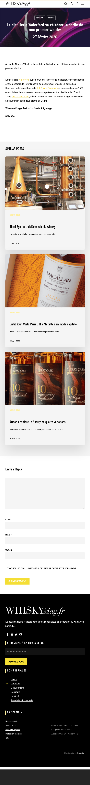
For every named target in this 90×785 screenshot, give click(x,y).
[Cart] (77, 4)
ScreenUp (81, 753)
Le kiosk (15, 696)
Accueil (9, 64)
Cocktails (15, 692)
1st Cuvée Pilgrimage (47, 88)
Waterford (24, 79)
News (51, 18)
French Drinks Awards (22, 700)
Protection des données (15, 734)
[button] (83, 3)
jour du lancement (20, 96)
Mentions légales (12, 730)
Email (8, 535)
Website (8, 550)
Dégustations (17, 687)
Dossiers (15, 683)
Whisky (39, 18)
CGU (7, 738)
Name (8, 520)
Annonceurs (10, 725)
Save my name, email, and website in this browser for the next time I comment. (42, 568)
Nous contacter (11, 721)
